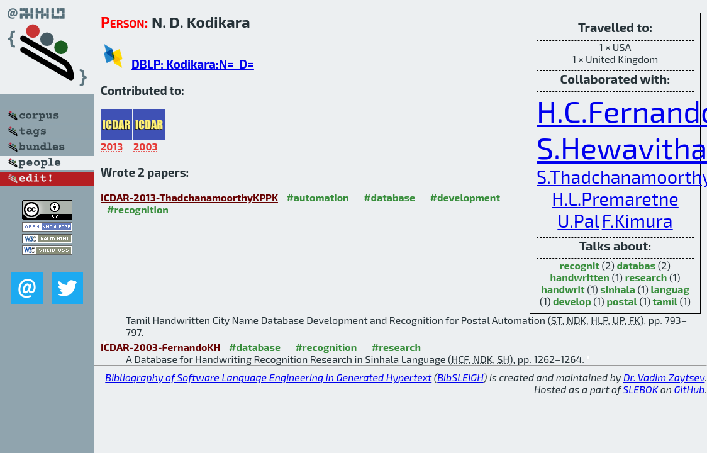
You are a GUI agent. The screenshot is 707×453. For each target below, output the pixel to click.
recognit (579, 265)
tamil (665, 301)
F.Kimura (637, 221)
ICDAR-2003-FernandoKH (161, 347)
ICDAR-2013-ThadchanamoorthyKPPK (189, 197)
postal (621, 301)
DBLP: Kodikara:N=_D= (192, 64)
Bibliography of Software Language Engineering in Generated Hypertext (268, 377)
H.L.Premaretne (615, 198)
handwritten (580, 277)
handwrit (562, 289)
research (646, 277)
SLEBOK (640, 389)
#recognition (138, 209)
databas (636, 265)
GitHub (689, 389)
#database (389, 197)
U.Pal (578, 221)
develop (572, 301)
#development (465, 197)
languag (670, 289)
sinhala (617, 289)
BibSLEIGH (460, 377)
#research (396, 347)
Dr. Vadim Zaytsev (663, 377)
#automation (317, 197)
